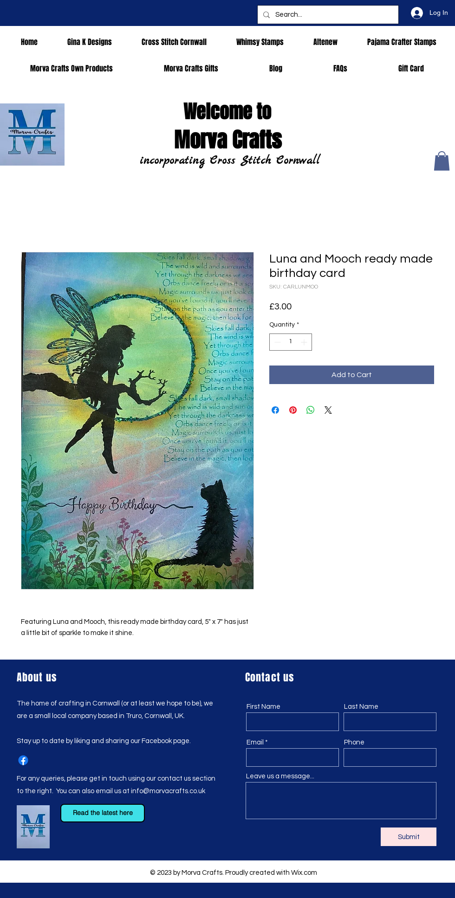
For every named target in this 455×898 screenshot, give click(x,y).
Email (255, 742)
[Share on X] (328, 410)
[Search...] (327, 15)
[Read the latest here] (102, 813)
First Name (263, 706)
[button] (442, 161)
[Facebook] (23, 760)
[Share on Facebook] (275, 410)
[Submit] (408, 836)
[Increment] (305, 342)
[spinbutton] (290, 342)
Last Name (361, 706)
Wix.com (304, 872)
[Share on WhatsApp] (310, 410)
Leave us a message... (280, 776)
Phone (354, 742)
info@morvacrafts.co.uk (168, 791)
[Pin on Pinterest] (293, 410)
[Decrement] (276, 342)
